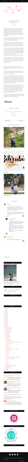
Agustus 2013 (8, 332)
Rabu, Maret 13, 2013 (10, 205)
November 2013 (8, 328)
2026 (5, 308)
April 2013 (7, 337)
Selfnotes (15, 115)
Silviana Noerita (12, 218)
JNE (18, 290)
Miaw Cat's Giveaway (8, 343)
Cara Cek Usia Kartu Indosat (11, 400)
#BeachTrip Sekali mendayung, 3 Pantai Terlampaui (12, 342)
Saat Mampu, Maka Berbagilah (10, 358)
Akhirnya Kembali (7, 148)
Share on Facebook (10, 111)
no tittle (6, 360)
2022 (5, 313)
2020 (5, 316)
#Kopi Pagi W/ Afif (8, 347)
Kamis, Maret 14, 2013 (12, 219)
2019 (5, 317)
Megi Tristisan (10, 236)
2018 (5, 319)
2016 (5, 321)
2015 (5, 323)
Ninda (8, 203)
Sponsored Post (6, 290)
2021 (5, 315)
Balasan (7, 216)
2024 (5, 311)
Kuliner (11, 290)
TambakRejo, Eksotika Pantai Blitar (10, 365)
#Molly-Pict (7, 355)
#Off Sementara (7, 351)
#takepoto (7, 345)
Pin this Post (15, 113)
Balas (6, 233)
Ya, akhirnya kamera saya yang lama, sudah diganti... (12, 356)
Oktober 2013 (8, 329)
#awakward (7, 353)
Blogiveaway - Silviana (8, 340)
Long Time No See (7, 195)
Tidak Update (7, 363)
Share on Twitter (19, 111)
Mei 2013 (7, 336)
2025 (5, 309)
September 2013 (8, 331)
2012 (5, 369)
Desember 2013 (8, 327)
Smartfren (15, 290)
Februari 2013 (8, 366)
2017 (5, 320)
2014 (5, 324)
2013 (5, 325)
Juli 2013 (7, 333)
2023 (5, 312)
